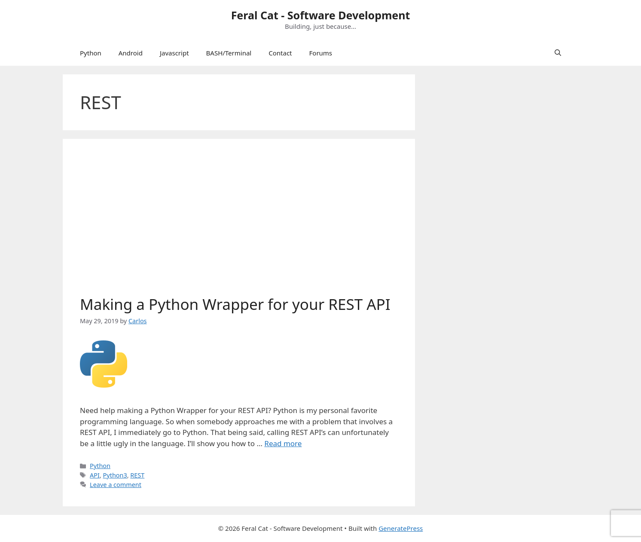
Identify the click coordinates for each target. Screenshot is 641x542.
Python (90, 53)
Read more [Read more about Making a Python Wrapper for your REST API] (283, 443)
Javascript (174, 53)
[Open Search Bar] (558, 53)
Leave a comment (115, 485)
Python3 (115, 475)
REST (137, 475)
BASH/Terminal (229, 53)
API (95, 475)
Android (131, 53)
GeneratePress (400, 528)
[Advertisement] (239, 220)
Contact (280, 53)
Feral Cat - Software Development (320, 15)
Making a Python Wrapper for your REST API (235, 304)
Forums (321, 53)
